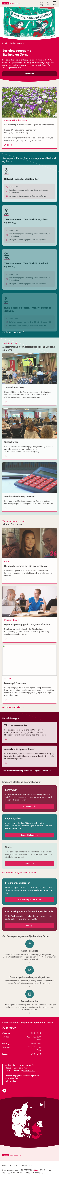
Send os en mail (20, 1068)
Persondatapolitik (9, 1165)
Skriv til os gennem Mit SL (23, 1065)
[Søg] (42, 3)
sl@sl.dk (36, 1170)
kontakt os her (29, 1070)
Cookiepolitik (26, 1165)
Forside (5, 43)
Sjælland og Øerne (17, 43)
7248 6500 (9, 1027)
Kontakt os (29, 74)
